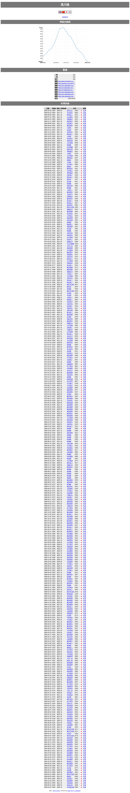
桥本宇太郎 (70, 207)
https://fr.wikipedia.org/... (66, 90)
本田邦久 (70, 123)
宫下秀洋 (70, 366)
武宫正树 (70, 220)
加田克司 (70, 186)
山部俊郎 (70, 387)
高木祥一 (70, 201)
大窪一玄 (70, 246)
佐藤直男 (70, 364)
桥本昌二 (70, 115)
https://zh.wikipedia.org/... (66, 85)
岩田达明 (70, 720)
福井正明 (70, 149)
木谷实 (69, 667)
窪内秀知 (70, 510)
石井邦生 (70, 213)
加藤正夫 (70, 209)
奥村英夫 (70, 121)
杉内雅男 (70, 368)
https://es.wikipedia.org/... (66, 92)
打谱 (84, 110)
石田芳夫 (70, 233)
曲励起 (69, 160)
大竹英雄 (70, 143)
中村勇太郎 (70, 787)
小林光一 (70, 190)
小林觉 (69, 128)
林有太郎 (70, 699)
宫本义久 (70, 110)
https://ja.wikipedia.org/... (66, 88)
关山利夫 (70, 112)
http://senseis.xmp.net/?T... (66, 83)
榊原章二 (70, 224)
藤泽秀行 (70, 125)
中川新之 (70, 164)
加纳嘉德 (70, 669)
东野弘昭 (70, 140)
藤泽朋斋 (70, 211)
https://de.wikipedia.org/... (66, 96)
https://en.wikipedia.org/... (66, 94)
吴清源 (69, 293)
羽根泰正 (70, 119)
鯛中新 (69, 286)
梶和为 (69, 179)
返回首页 (65, 17)
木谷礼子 (70, 336)
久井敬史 (70, 581)
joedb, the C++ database (73, 790)
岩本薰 (69, 351)
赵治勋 (69, 130)
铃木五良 (70, 637)
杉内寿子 (70, 138)
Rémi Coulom (56, 790)
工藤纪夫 (70, 329)
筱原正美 (70, 785)
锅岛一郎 (70, 660)
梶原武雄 (70, 338)
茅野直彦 (70, 173)
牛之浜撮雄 (70, 244)
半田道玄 (70, 448)
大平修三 (70, 170)
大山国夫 (70, 117)
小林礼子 (70, 194)
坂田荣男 (70, 218)
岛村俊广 (70, 175)
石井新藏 (70, 147)
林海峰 (69, 145)
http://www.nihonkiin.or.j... (66, 81)
